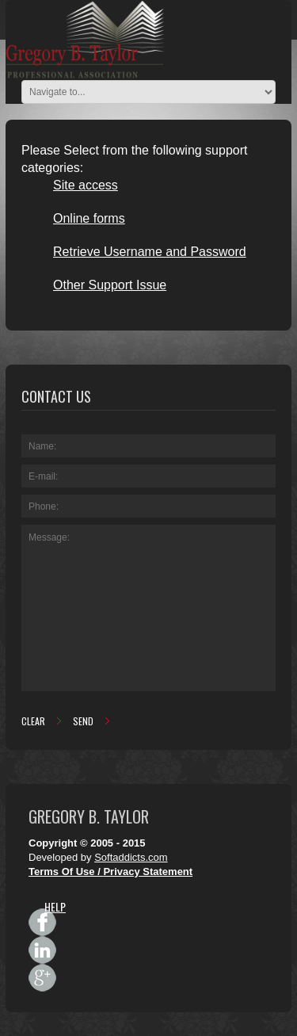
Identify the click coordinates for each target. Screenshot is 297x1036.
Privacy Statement (147, 871)
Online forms (89, 218)
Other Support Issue (109, 285)
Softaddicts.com (131, 857)
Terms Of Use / (66, 871)
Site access (85, 185)
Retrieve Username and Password (149, 251)
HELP (55, 906)
